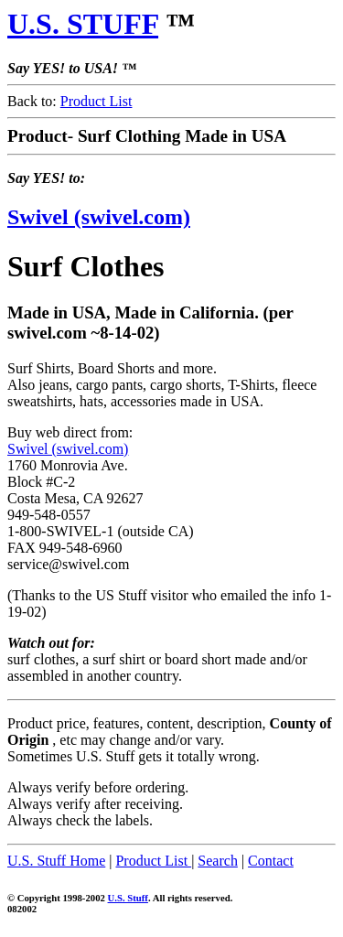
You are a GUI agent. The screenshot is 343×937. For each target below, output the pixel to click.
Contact (271, 860)
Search (218, 860)
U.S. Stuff (128, 897)
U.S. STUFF (82, 23)
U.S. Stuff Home (56, 860)
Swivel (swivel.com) (98, 217)
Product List (96, 101)
